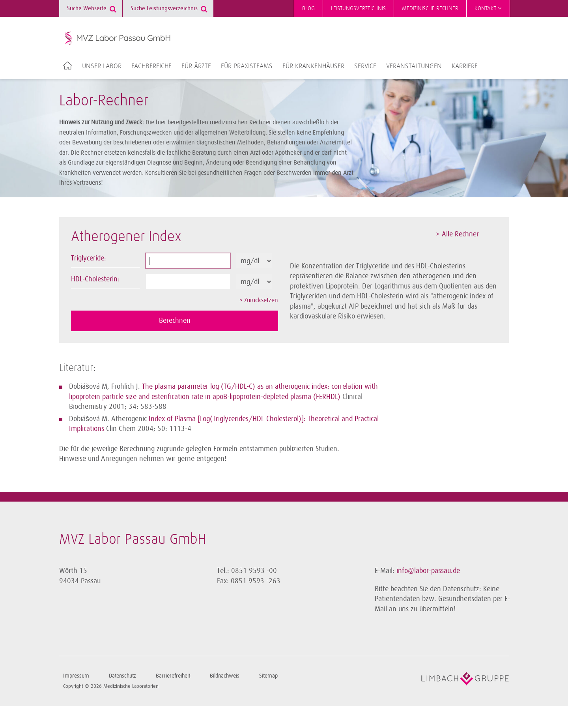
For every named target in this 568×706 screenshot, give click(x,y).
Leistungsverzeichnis (358, 8)
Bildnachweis (224, 675)
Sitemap (268, 675)
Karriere (465, 66)
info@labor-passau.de (428, 571)
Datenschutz (122, 675)
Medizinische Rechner (430, 8)
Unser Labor (101, 66)
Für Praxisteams (247, 66)
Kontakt (488, 8)
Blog (308, 8)
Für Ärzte (196, 66)
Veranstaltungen (414, 66)
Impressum (76, 675)
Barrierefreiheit (173, 675)
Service (365, 66)
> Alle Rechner (457, 234)
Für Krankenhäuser (313, 66)
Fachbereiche (151, 66)
